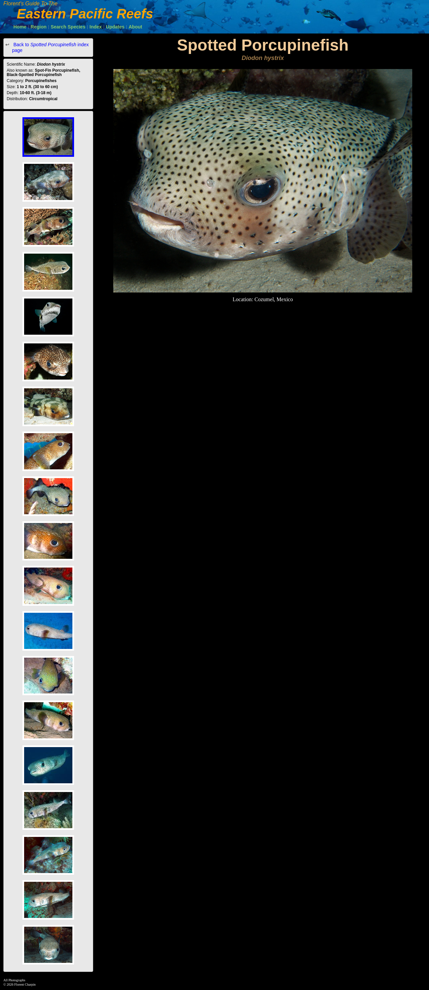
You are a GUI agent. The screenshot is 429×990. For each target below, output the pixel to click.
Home (19, 26)
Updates (115, 26)
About (135, 26)
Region (38, 26)
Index (95, 26)
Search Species (68, 26)
